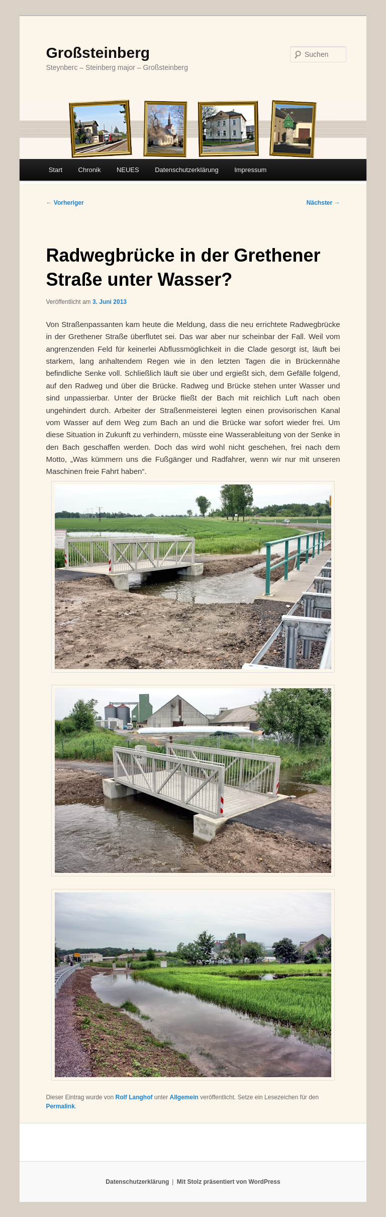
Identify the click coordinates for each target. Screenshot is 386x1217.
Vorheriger (64, 202)
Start (55, 170)
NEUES (128, 170)
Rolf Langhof (134, 1097)
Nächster (323, 202)
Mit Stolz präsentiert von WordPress (228, 1181)
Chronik (89, 170)
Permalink (60, 1106)
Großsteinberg (98, 52)
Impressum (250, 170)
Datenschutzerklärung (186, 170)
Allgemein (184, 1097)
